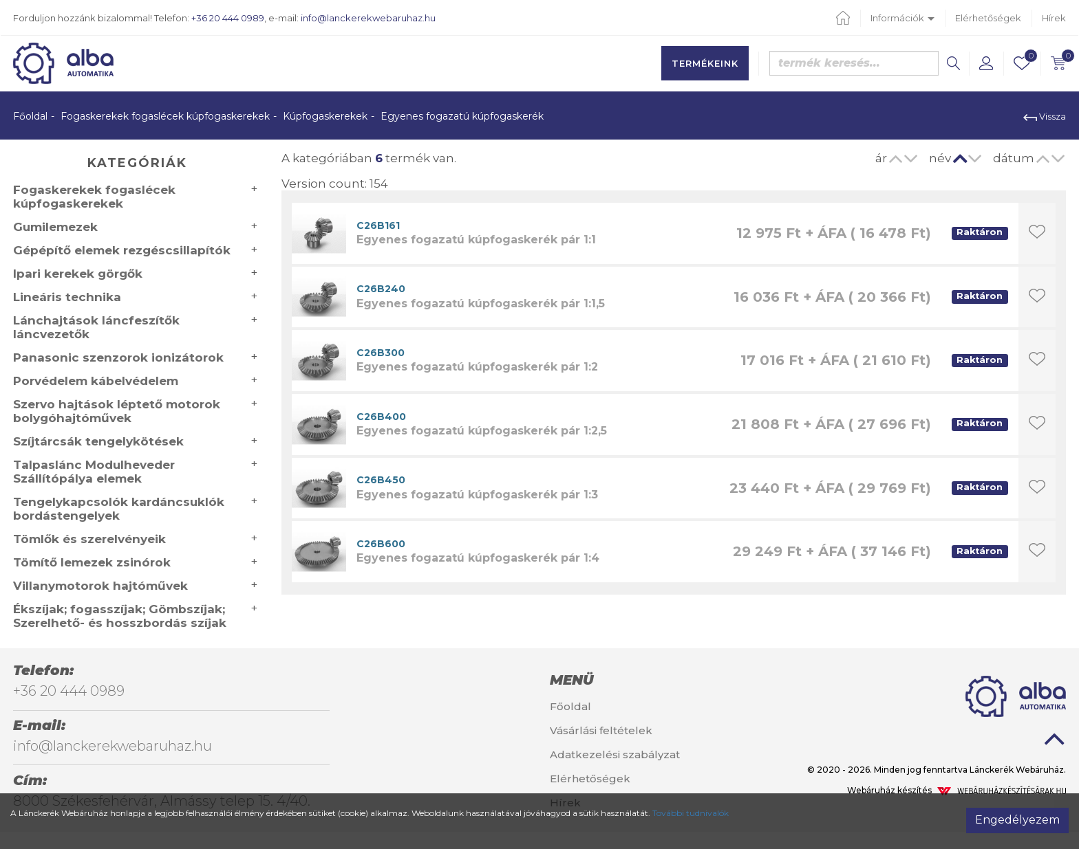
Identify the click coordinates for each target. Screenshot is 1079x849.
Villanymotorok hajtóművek (100, 586)
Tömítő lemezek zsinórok (92, 562)
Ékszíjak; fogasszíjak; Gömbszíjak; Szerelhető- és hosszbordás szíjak (119, 616)
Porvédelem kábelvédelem (95, 381)
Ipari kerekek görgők (77, 273)
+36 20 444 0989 (227, 17)
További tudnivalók (690, 813)
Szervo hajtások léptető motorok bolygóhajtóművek (116, 411)
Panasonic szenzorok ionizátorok (118, 357)
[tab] (629, 679)
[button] (986, 63)
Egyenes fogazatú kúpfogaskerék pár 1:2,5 (481, 430)
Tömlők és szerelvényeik (89, 539)
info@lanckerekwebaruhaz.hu (368, 17)
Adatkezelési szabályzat (615, 754)
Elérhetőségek (988, 17)
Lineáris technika (67, 297)
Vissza (1044, 116)
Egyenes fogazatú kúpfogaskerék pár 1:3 (477, 494)
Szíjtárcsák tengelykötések (98, 441)
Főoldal (30, 116)
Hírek (1054, 17)
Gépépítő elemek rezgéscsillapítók (122, 250)
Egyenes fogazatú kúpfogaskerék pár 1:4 (477, 557)
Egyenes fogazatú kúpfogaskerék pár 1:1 (476, 239)
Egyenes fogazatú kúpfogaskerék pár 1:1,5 (480, 303)
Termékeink (705, 63)
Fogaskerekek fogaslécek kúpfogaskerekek (165, 116)
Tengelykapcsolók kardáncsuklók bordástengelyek (118, 508)
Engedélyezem (1017, 819)
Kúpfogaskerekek (325, 116)
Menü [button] (571, 680)
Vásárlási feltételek (601, 730)
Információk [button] (902, 17)
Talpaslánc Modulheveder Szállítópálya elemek (94, 471)
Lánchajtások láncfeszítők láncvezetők (96, 327)
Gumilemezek (55, 227)
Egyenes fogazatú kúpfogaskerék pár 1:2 (477, 366)
